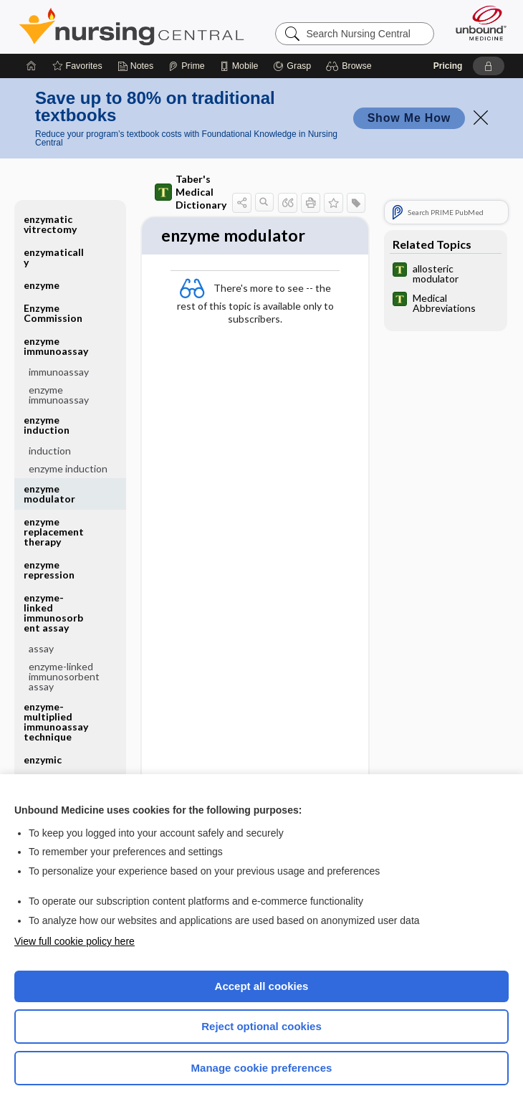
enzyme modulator (49, 493)
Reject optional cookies (261, 1026)
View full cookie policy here (74, 941)
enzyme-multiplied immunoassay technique (56, 721)
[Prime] (186, 66)
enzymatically (54, 257)
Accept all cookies (262, 986)
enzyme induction (46, 425)
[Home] (32, 66)
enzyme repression (49, 569)
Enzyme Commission (53, 313)
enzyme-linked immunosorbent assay (53, 612)
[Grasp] (292, 66)
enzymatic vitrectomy (50, 224)
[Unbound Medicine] (476, 23)
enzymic (43, 759)
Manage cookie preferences (261, 1068)
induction (50, 450)
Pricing (448, 66)
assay (41, 648)
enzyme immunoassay (56, 346)
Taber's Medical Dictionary (190, 192)
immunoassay (59, 372)
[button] (350, 66)
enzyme (41, 285)
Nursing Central (131, 26)
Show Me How (409, 118)
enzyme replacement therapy (54, 531)
